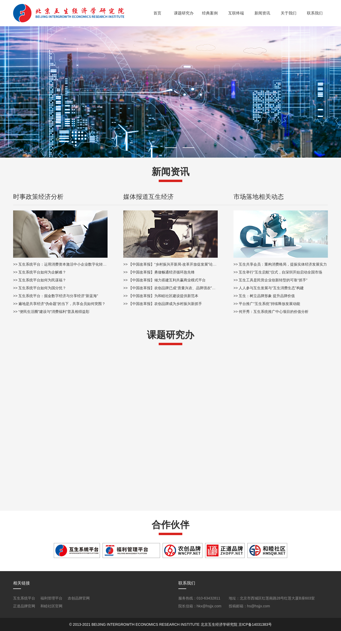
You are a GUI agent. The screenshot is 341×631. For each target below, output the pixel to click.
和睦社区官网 (51, 606)
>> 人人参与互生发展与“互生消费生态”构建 (268, 288)
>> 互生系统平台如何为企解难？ (39, 272)
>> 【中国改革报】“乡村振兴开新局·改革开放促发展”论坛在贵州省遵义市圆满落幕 (190, 264)
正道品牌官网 (24, 606)
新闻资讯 (262, 13)
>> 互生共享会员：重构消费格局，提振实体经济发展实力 (280, 264)
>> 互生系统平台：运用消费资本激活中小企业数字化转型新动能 (65, 264)
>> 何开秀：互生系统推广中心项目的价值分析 (270, 311)
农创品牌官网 (79, 598)
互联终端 (236, 13)
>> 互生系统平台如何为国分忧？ (39, 288)
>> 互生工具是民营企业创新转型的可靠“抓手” (270, 280)
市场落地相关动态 (258, 196)
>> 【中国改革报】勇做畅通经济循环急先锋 (159, 272)
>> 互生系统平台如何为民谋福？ (39, 280)
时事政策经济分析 (38, 196)
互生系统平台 (24, 598)
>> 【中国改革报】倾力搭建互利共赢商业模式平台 (164, 280)
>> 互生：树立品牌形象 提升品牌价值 (264, 296)
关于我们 (288, 13)
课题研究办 (184, 13)
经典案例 (210, 13)
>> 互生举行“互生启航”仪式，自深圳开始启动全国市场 (277, 272)
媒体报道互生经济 (148, 196)
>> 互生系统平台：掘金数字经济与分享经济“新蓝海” (55, 296)
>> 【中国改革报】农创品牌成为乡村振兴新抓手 (162, 304)
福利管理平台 (51, 598)
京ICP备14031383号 (255, 624)
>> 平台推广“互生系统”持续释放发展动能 (266, 304)
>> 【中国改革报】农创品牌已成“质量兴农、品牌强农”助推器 (173, 288)
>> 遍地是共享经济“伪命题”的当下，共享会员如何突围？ (59, 304)
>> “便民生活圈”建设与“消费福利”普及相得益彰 (51, 311)
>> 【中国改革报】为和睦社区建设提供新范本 (160, 296)
